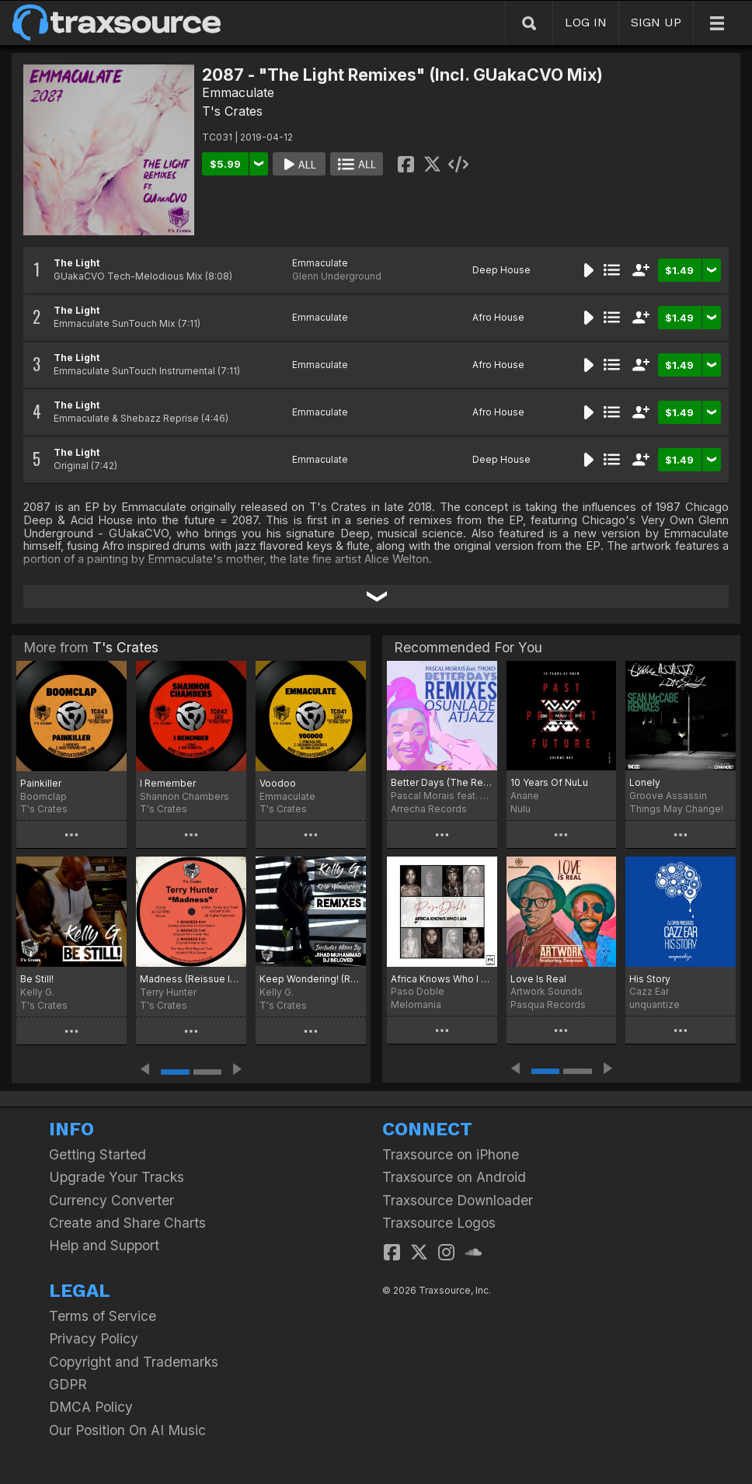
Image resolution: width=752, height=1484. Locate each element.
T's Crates (232, 111)
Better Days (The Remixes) (442, 782)
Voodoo (277, 783)
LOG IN (586, 22)
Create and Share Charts (127, 1223)
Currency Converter (111, 1200)
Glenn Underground (336, 276)
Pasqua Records (548, 1004)
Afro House (498, 317)
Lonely (644, 782)
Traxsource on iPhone (450, 1154)
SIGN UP (656, 22)
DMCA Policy (91, 1407)
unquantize (654, 1004)
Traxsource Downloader (457, 1200)
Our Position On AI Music (127, 1430)
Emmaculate (238, 92)
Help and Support (104, 1245)
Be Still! (37, 979)
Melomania (416, 1004)
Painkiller (40, 783)
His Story (649, 979)
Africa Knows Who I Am (442, 979)
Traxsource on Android (454, 1177)
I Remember (168, 783)
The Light (76, 263)
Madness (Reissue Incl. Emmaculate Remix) (191, 979)
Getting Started (97, 1154)
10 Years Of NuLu (549, 782)
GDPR (68, 1384)
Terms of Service (102, 1316)
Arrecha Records (429, 809)
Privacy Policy (93, 1338)
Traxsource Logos (439, 1223)
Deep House (501, 270)
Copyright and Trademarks (133, 1362)
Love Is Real (538, 979)
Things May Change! (676, 809)
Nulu (520, 809)
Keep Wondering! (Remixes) (310, 979)
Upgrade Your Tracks (116, 1177)
